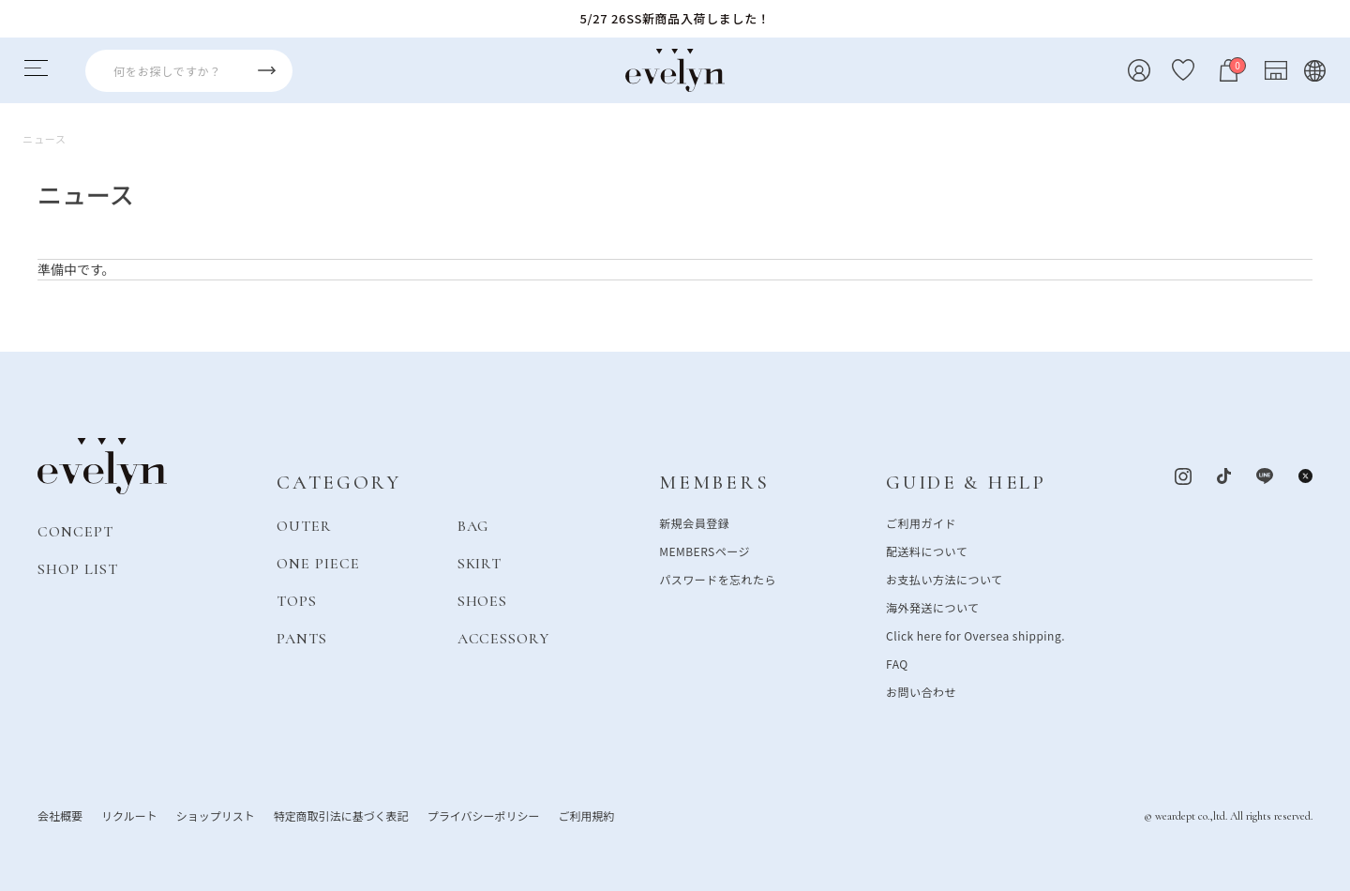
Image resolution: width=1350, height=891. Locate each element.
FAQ (897, 663)
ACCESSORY (504, 637)
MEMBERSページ (704, 550)
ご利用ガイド (921, 522)
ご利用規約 (586, 815)
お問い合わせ (921, 691)
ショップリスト (215, 815)
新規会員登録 (694, 522)
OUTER (304, 525)
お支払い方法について (944, 578)
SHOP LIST (78, 568)
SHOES (483, 600)
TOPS (297, 600)
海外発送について (932, 606)
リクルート (129, 815)
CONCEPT (75, 530)
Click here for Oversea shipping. (975, 634)
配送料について (927, 550)
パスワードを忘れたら (717, 578)
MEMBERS (714, 482)
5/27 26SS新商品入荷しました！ (675, 18)
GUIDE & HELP (966, 482)
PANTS (302, 637)
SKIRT (480, 562)
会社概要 (60, 815)
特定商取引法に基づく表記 (341, 815)
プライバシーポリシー (484, 815)
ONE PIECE (318, 562)
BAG (473, 525)
